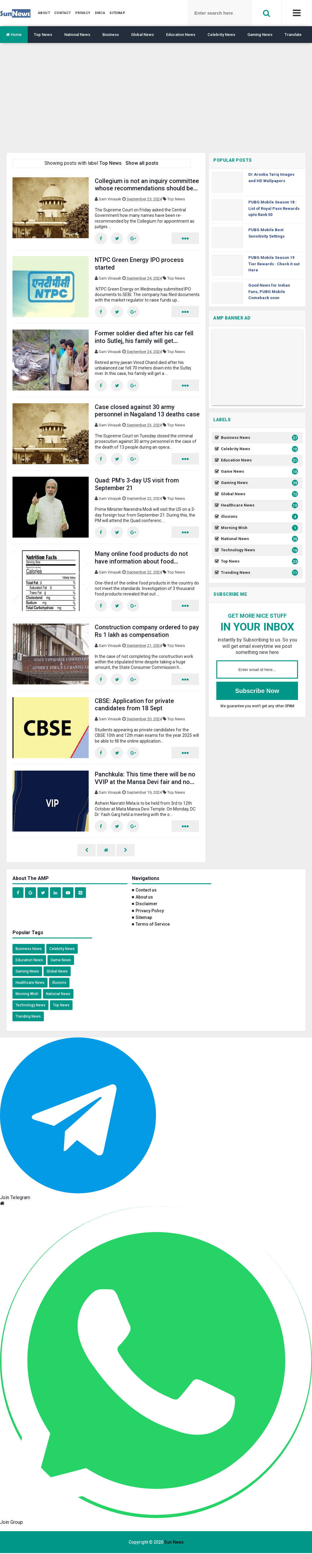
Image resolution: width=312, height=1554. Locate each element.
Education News (180, 34)
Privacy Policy (150, 911)
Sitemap (144, 918)
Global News (142, 34)
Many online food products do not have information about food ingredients (142, 562)
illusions (258, 516)
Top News (43, 34)
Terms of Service (153, 925)
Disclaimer (147, 904)
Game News (258, 471)
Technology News (258, 550)
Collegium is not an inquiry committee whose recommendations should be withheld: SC (147, 188)
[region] (156, 102)
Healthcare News (258, 505)
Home (14, 34)
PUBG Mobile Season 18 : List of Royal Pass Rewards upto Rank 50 (274, 208)
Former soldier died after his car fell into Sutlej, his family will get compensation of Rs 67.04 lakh (144, 341)
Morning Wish (258, 528)
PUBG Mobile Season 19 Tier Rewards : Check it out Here (274, 264)
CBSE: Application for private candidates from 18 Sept (134, 705)
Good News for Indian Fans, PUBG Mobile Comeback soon (269, 291)
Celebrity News (221, 34)
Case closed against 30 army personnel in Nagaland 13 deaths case (140, 414)
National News (77, 34)
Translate (293, 34)
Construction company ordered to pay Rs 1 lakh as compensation (147, 631)
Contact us (146, 890)
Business (110, 34)
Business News (258, 437)
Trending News (258, 572)
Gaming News (259, 34)
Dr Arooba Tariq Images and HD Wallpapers (271, 177)
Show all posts (142, 163)
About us (144, 897)
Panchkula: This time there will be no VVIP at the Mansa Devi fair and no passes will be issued (145, 782)
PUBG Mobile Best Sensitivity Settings (266, 233)
